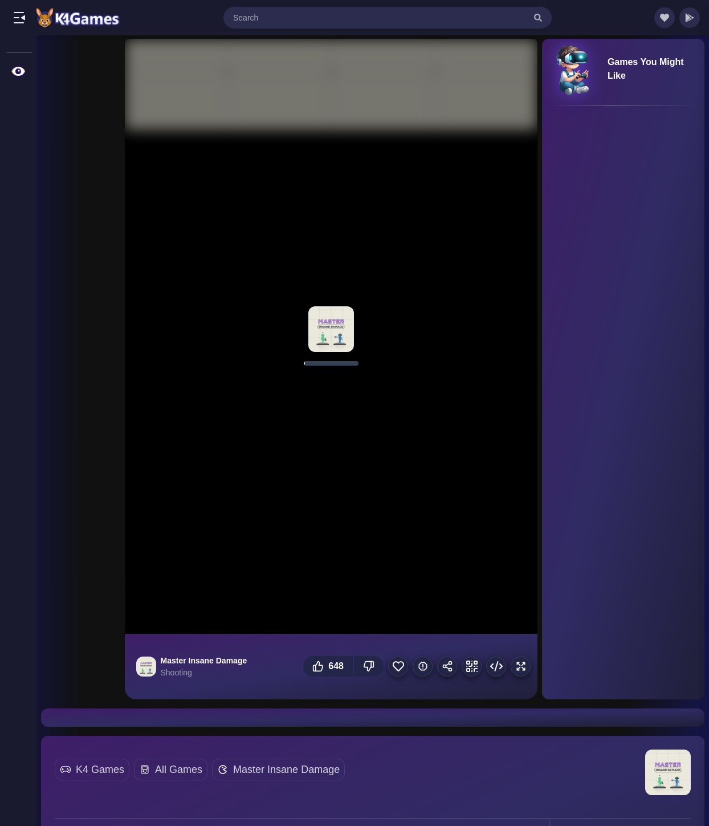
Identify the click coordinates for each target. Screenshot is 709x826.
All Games (178, 769)
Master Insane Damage (286, 769)
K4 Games (100, 769)
